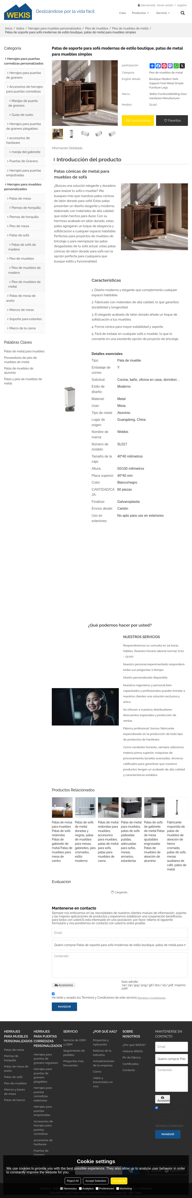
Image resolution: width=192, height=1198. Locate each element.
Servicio (161, 13)
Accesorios (63, 985)
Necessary (68, 1188)
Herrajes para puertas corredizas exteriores (43, 1094)
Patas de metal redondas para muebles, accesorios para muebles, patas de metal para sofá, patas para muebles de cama (108, 841)
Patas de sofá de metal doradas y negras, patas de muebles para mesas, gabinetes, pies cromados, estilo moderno (85, 841)
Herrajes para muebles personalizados (54, 28)
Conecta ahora (140, 120)
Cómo (97, 1071)
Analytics (86, 1188)
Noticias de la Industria (102, 1052)
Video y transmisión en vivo (103, 1082)
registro (182, 5)
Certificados (131, 1064)
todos (20, 28)
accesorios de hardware (43, 1142)
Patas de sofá (13, 1077)
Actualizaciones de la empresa (103, 1063)
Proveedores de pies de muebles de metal (20, 360)
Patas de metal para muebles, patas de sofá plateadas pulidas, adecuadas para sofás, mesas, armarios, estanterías (131, 841)
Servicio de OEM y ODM (74, 1042)
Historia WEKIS (133, 1051)
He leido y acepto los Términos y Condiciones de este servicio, (108, 996)
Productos (139, 13)
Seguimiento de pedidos (74, 1052)
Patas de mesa (14, 1049)
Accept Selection (95, 1180)
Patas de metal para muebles (24, 351)
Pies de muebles (96, 28)
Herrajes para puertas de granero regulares (46, 1058)
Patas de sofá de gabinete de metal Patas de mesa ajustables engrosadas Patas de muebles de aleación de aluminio (154, 841)
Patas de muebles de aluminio (18, 370)
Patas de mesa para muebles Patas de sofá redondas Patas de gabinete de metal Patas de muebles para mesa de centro (62, 841)
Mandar (64, 1006)
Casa (122, 13)
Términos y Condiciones (151, 997)
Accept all (119, 1180)
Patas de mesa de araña (16, 1068)
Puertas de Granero (41, 1152)
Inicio (8, 28)
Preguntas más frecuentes (73, 1063)
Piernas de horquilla (11, 1058)
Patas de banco (14, 1100)
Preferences (105, 1188)
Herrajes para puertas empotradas (43, 1111)
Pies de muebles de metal (130, 28)
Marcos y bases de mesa (14, 1091)
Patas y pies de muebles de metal (23, 381)
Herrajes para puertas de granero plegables (43, 1075)
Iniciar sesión (165, 5)
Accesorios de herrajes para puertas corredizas (43, 1127)
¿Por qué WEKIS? (134, 1044)
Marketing (124, 1188)
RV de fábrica (132, 1057)
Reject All (73, 1180)
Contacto (129, 1070)
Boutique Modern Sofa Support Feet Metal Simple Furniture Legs (166, 83)
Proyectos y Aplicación (101, 1042)
